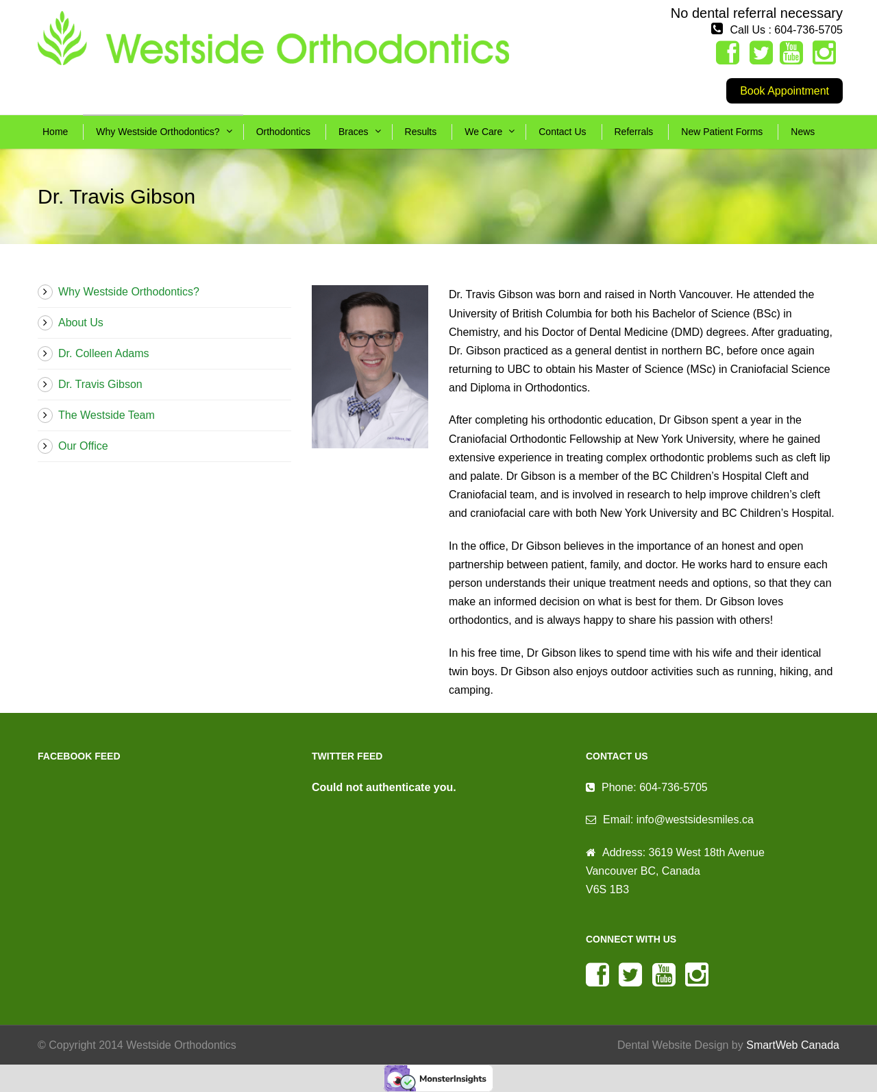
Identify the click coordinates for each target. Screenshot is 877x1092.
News (803, 131)
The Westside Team (106, 415)
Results (421, 131)
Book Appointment (784, 91)
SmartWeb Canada (792, 1045)
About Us (80, 322)
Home (55, 131)
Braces (353, 131)
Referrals (634, 131)
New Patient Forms (722, 131)
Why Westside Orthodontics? (157, 131)
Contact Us (562, 131)
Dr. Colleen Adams (103, 353)
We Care (483, 131)
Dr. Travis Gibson (100, 384)
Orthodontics (283, 131)
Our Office (83, 446)
